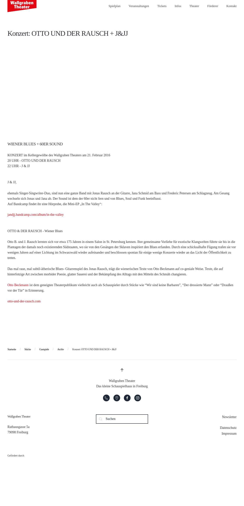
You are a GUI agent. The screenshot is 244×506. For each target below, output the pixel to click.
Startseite (11, 349)
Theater (194, 6)
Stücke (27, 349)
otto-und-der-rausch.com (24, 301)
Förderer (212, 6)
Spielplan (115, 6)
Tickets (161, 6)
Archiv (60, 349)
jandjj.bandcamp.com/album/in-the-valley (35, 214)
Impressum (229, 433)
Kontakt (231, 6)
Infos (178, 6)
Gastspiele (44, 349)
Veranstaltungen (139, 6)
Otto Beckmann (17, 285)
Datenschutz (228, 428)
